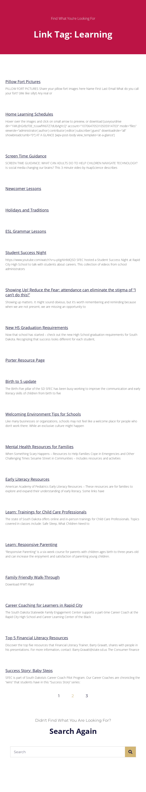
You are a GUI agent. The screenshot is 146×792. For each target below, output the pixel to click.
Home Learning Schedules (29, 114)
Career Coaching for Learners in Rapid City (43, 605)
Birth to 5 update (20, 381)
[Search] (130, 752)
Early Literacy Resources (27, 479)
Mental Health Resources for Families (39, 446)
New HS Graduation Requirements (36, 327)
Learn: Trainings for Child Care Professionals (46, 512)
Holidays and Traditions (27, 210)
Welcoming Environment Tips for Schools (43, 414)
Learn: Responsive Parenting (31, 544)
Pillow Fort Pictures (23, 81)
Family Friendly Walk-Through (32, 577)
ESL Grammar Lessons (25, 231)
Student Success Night (25, 252)
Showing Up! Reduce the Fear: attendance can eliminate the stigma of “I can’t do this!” (70, 292)
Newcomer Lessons (23, 188)
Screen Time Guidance (25, 156)
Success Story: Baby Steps (29, 670)
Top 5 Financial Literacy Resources (36, 637)
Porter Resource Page (25, 360)
